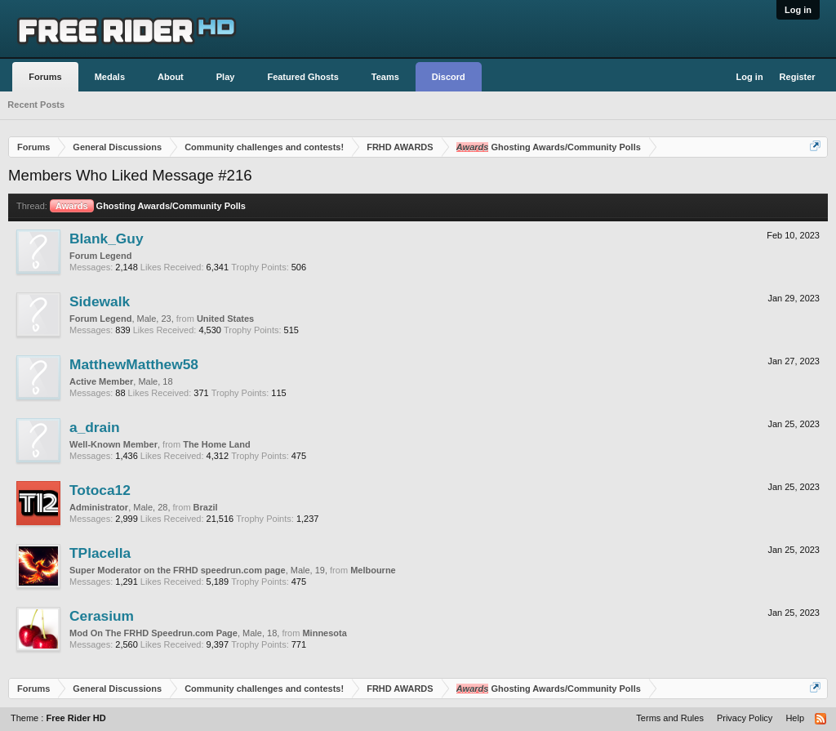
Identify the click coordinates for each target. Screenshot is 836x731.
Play (225, 77)
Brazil (205, 507)
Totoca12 (100, 490)
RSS (821, 719)
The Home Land (217, 444)
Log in (798, 10)
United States (225, 318)
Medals (110, 77)
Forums (45, 77)
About (171, 77)
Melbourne (373, 570)
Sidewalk (99, 301)
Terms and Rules (670, 718)
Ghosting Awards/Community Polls (148, 206)
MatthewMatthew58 (133, 364)
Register (798, 77)
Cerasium (101, 616)
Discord (448, 77)
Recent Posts (35, 104)
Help (794, 718)
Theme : (58, 718)
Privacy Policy (744, 718)
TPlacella (100, 553)
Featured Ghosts (302, 77)
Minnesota (324, 633)
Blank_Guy (106, 238)
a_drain (94, 427)
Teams (385, 77)
